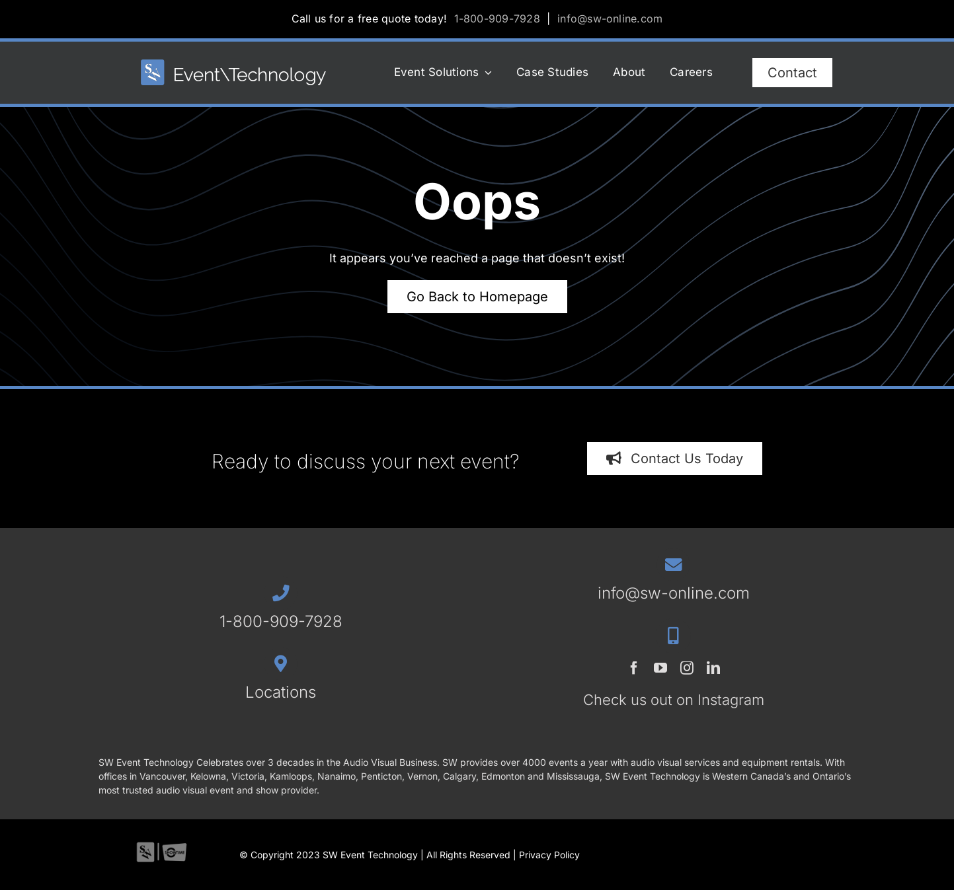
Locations (280, 692)
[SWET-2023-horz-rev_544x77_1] (233, 65)
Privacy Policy (549, 854)
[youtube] (660, 668)
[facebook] (634, 668)
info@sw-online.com (609, 18)
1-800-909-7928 (497, 18)
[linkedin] (713, 668)
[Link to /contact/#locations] (281, 664)
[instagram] (687, 668)
